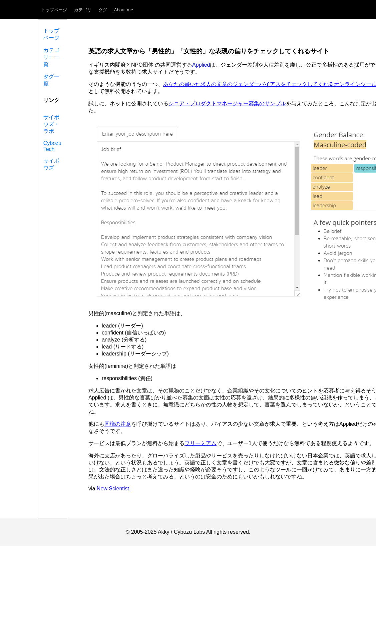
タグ (102, 9)
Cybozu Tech (52, 146)
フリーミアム (200, 443)
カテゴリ (82, 9)
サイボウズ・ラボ (51, 124)
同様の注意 (117, 424)
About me (123, 9)
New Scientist (113, 488)
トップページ (54, 9)
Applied (201, 65)
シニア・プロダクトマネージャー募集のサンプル (227, 103)
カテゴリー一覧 (51, 57)
